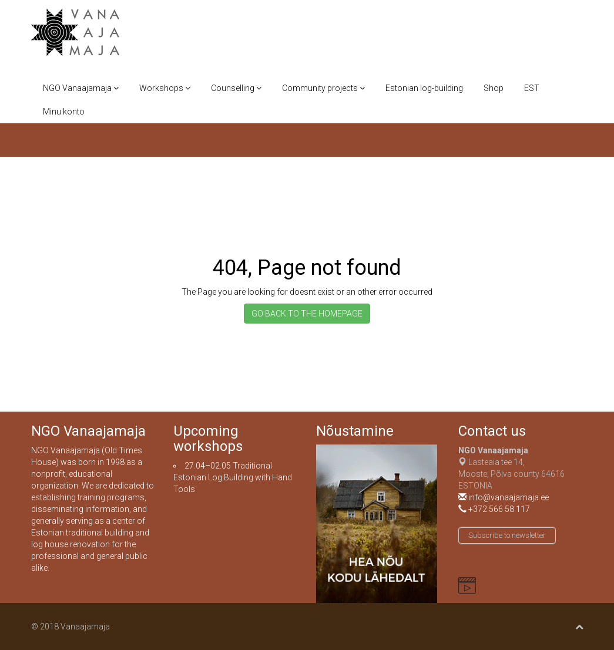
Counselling (236, 88)
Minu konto (64, 111)
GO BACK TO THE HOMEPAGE (307, 313)
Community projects (323, 88)
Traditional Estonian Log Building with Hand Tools (232, 477)
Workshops (164, 88)
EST (531, 88)
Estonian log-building (424, 88)
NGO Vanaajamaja (81, 88)
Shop (494, 88)
